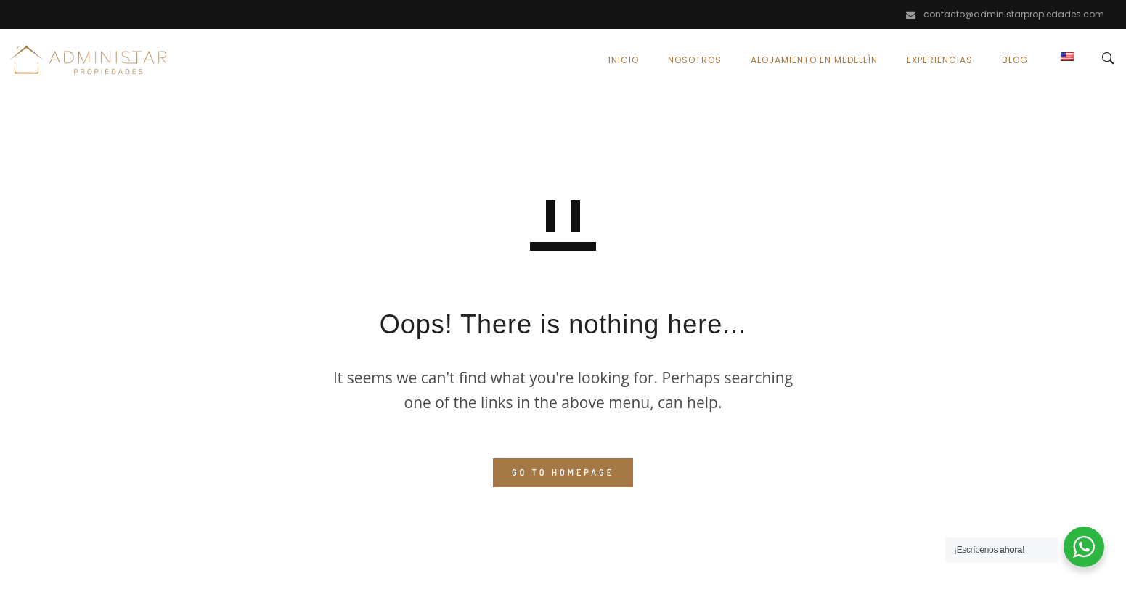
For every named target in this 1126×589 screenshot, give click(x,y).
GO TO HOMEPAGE (563, 472)
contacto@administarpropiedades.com (1013, 14)
